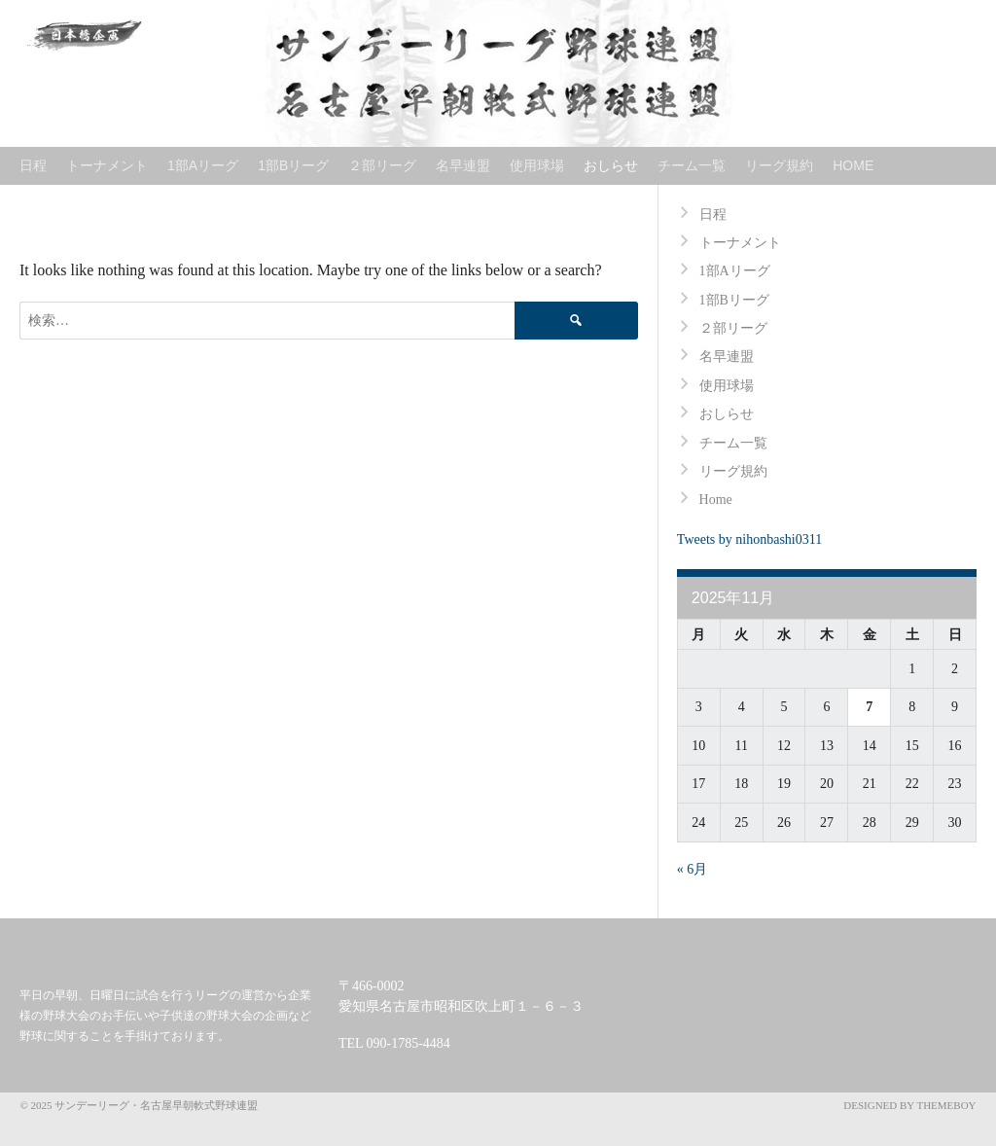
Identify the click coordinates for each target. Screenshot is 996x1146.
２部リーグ (382, 165)
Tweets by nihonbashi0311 (749, 539)
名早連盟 (463, 165)
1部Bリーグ (293, 165)
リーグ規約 (779, 165)
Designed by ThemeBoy (909, 1105)
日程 (33, 165)
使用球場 (537, 165)
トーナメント (107, 165)
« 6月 (692, 869)
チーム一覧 (692, 165)
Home (853, 165)
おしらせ (611, 165)
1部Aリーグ (202, 165)
